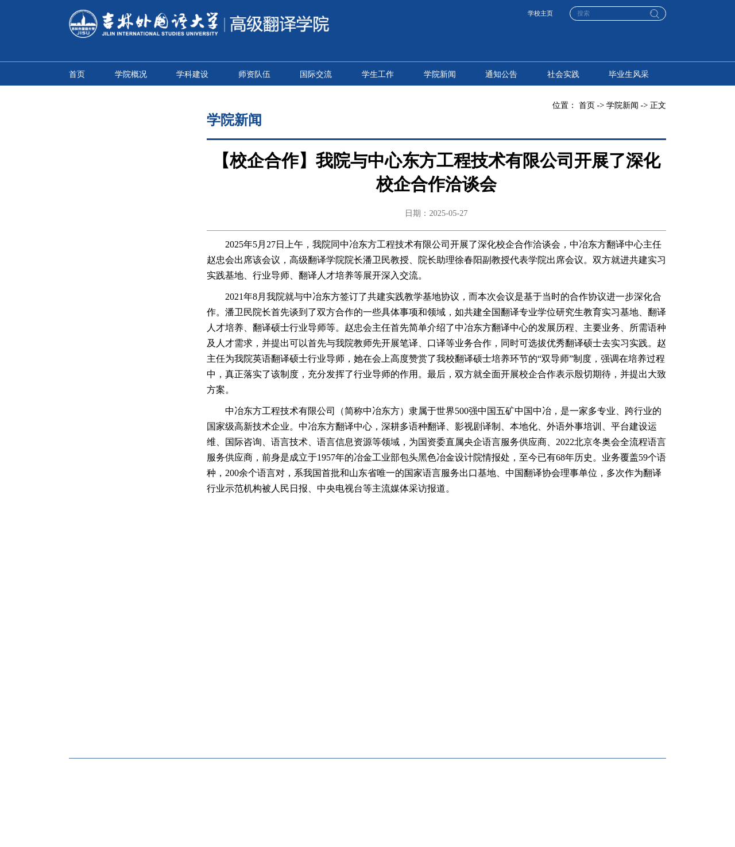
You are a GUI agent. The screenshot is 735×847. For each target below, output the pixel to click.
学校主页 (540, 13)
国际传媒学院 (346, 695)
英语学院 (85, 661)
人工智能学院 (219, 729)
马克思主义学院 (476, 729)
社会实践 (563, 74)
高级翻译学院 (219, 661)
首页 (77, 74)
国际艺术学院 (598, 695)
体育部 (586, 729)
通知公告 (501, 74)
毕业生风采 (629, 74)
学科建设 (192, 74)
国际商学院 (89, 695)
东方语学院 (342, 661)
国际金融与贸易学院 (231, 695)
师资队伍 (254, 74)
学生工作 (378, 74)
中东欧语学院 (598, 661)
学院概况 (131, 74)
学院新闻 (440, 74)
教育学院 (464, 695)
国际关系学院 (346, 729)
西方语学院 (468, 661)
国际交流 (316, 74)
